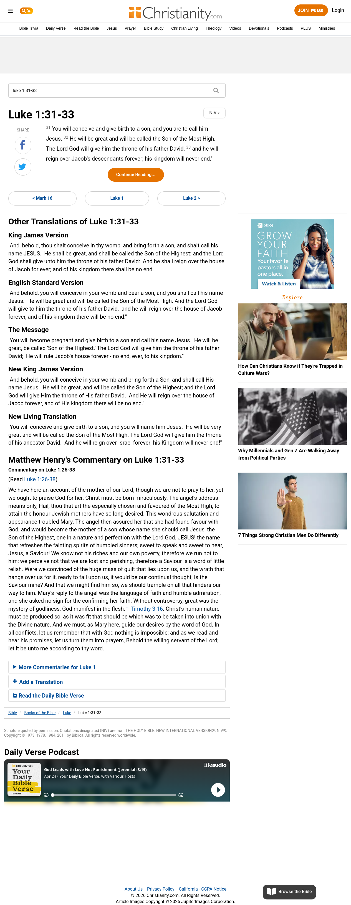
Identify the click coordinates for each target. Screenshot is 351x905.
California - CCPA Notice (202, 889)
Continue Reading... (135, 174)
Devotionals (259, 28)
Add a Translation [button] (38, 682)
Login (338, 10)
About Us (134, 889)
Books (40, 713)
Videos (235, 28)
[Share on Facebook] (23, 145)
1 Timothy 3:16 (144, 608)
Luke (67, 713)
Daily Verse (56, 28)
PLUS (306, 28)
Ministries (327, 28)
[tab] (117, 667)
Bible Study (153, 28)
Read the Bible (86, 28)
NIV (214, 112)
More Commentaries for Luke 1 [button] (54, 667)
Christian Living (184, 28)
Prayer (130, 28)
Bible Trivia (28, 28)
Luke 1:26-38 (39, 479)
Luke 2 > (191, 198)
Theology (214, 28)
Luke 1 (117, 198)
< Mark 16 (42, 198)
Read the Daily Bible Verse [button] (48, 695)
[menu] (10, 11)
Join (311, 10)
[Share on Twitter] (22, 167)
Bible (12, 713)
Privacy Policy (161, 889)
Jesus (112, 28)
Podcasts (285, 28)
